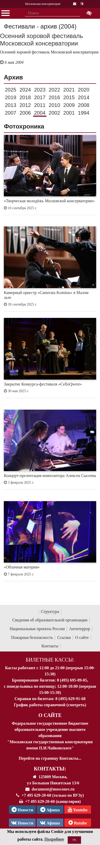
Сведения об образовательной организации (49, 620)
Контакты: (50, 768)
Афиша (50, 822)
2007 (10, 113)
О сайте (82, 637)
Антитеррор (79, 629)
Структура (50, 611)
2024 (25, 90)
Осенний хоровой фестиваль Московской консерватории (41, 39)
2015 (69, 97)
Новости (22, 822)
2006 (25, 113)
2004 (40, 113)
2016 (54, 97)
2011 (40, 105)
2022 (54, 90)
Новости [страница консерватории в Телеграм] (22, 809)
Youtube (77, 809)
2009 (69, 105)
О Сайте (50, 715)
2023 (40, 90)
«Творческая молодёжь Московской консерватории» (49, 201)
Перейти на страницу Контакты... (50, 758)
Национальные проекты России (37, 629)
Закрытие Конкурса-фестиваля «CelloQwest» (43, 384)
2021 (69, 90)
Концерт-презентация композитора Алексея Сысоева (50, 475)
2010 (54, 105)
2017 (40, 97)
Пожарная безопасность (32, 637)
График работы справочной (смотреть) (50, 705)
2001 (69, 113)
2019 (10, 97)
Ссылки (64, 637)
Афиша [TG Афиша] (50, 809)
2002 (54, 113)
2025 (10, 90)
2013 (10, 105)
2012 (25, 105)
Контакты (49, 646)
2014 (83, 97)
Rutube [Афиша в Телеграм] (77, 822)
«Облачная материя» (22, 567)
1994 (83, 113)
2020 (83, 90)
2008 (83, 105)
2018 (25, 97)
